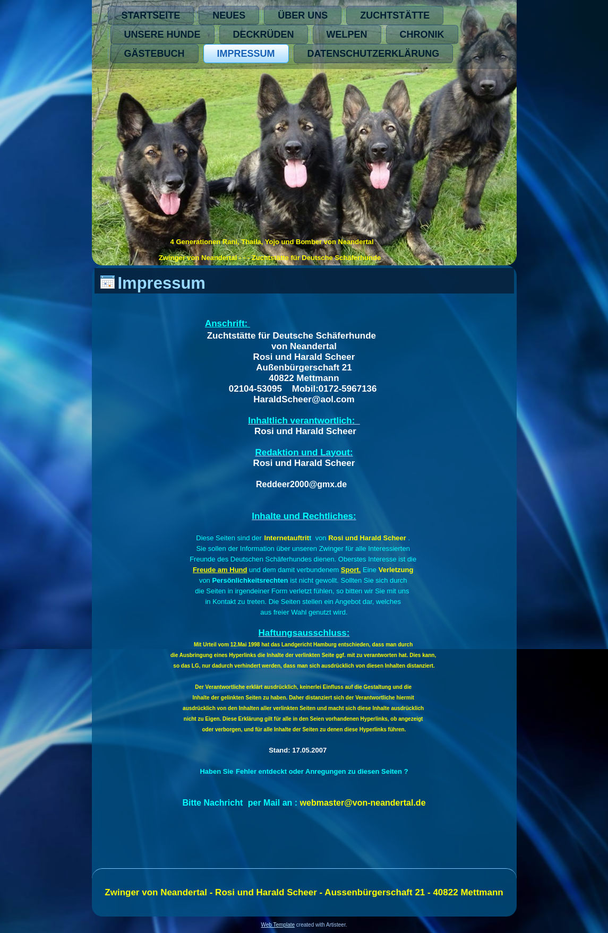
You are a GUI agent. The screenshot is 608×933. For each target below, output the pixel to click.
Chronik (422, 34)
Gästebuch (154, 53)
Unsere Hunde (162, 34)
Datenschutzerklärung (373, 53)
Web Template (278, 925)
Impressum (246, 53)
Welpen (347, 34)
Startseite (151, 15)
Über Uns (303, 15)
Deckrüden (263, 34)
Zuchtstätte (395, 15)
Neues (228, 15)
